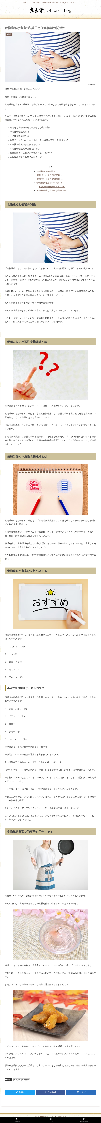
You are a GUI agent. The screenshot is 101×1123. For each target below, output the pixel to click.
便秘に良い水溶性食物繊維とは (49, 175)
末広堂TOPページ (41, 1117)
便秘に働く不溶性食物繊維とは (49, 179)
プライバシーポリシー (58, 1117)
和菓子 (8, 1080)
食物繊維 (26, 1080)
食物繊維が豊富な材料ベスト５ (49, 183)
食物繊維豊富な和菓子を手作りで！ (51, 190)
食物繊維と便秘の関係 (45, 171)
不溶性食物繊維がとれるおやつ (52, 187)
